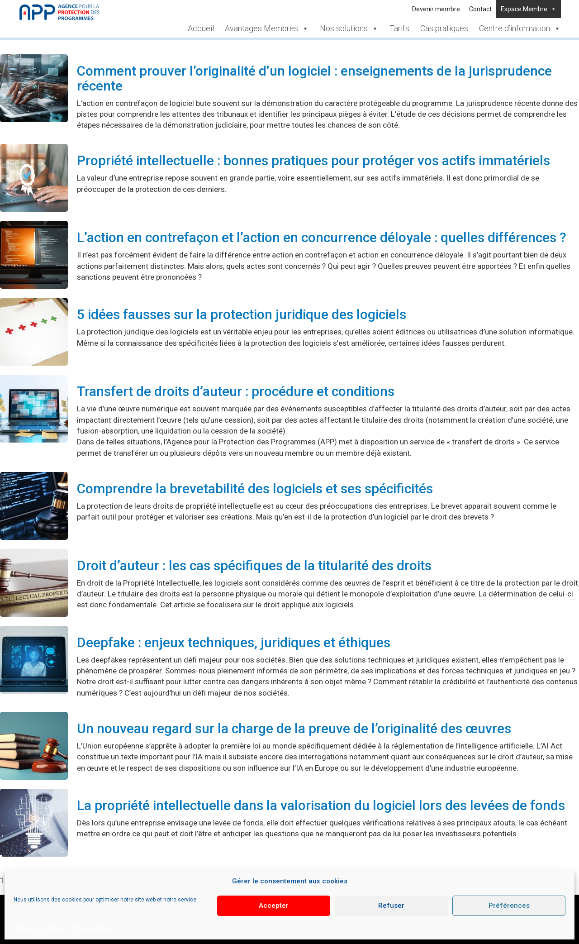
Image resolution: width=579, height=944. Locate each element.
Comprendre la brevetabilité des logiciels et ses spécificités (255, 488)
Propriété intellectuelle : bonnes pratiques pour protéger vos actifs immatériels (313, 160)
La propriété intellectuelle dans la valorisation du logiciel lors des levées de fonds (321, 805)
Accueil (201, 28)
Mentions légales (90, 928)
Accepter (274, 905)
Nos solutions (349, 28)
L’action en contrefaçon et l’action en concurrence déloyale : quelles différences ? (321, 237)
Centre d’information (520, 28)
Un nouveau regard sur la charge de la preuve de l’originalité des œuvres (294, 728)
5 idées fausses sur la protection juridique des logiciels (241, 314)
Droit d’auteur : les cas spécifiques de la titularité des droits (254, 565)
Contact (480, 9)
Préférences (509, 905)
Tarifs (399, 28)
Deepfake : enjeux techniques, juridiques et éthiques (233, 642)
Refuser (391, 905)
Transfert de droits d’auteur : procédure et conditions (235, 391)
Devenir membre (436, 9)
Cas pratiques (444, 28)
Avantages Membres (267, 28)
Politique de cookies (39, 928)
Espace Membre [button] (528, 9)
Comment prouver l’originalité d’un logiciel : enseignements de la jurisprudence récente (314, 78)
